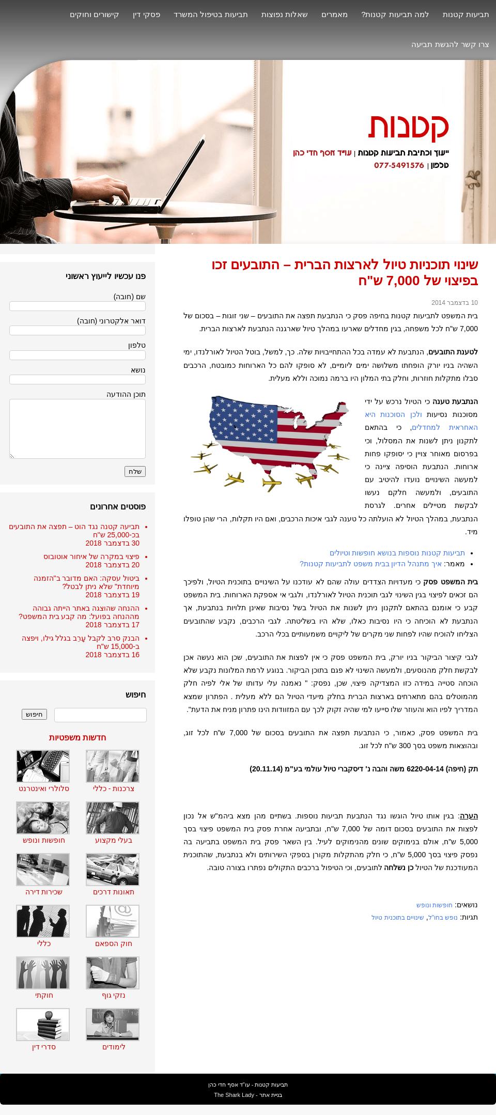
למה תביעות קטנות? (395, 14)
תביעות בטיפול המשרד (211, 14)
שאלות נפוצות (284, 14)
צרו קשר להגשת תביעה (450, 44)
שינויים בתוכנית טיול (397, 917)
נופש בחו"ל (443, 917)
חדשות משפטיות (77, 737)
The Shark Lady (234, 1095)
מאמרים (334, 14)
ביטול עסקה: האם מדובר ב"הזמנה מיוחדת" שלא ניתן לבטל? (87, 582)
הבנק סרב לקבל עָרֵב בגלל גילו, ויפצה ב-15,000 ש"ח (81, 642)
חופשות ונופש (434, 905)
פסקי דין (146, 14)
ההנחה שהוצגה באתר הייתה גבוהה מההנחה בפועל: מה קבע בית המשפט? (79, 612)
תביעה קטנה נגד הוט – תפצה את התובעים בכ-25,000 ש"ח (74, 530)
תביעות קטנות (466, 14)
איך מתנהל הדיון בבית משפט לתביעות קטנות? (371, 564)
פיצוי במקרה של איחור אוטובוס (91, 556)
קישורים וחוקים (94, 14)
